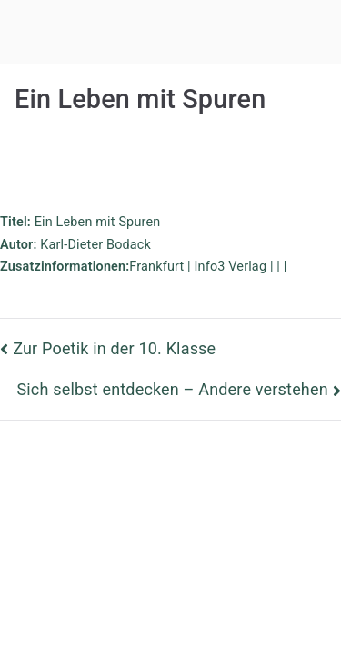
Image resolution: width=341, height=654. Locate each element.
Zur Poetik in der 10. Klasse (114, 348)
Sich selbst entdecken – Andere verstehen (171, 389)
